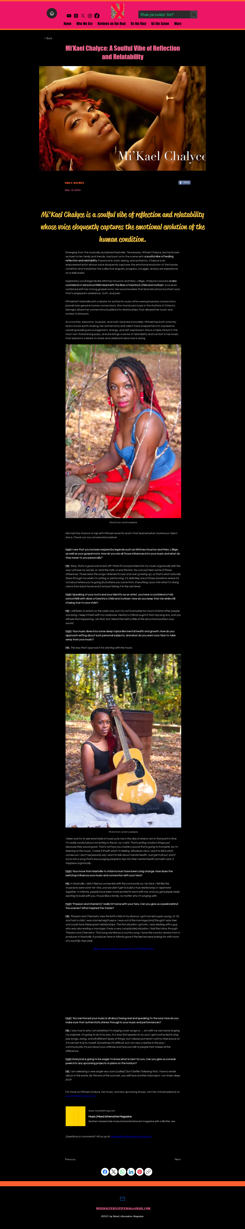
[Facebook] (105, 1172)
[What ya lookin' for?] (161, 15)
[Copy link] (148, 1172)
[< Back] (55, 38)
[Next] (172, 1159)
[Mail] (122, 1198)
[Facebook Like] (71, 1151)
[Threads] (76, 15)
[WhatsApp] (122, 1172)
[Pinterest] (140, 1172)
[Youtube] (69, 15)
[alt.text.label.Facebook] (97, 15)
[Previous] (76, 1159)
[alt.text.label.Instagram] (90, 15)
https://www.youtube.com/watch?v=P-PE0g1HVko (123, 948)
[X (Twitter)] (114, 1172)
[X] (83, 15)
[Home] (52, 13)
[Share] (184, 183)
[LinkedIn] (131, 1172)
